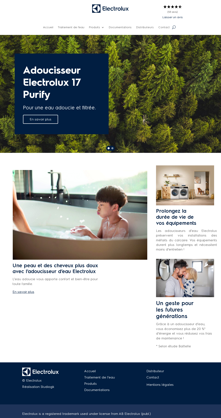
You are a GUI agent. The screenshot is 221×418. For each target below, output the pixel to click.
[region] (110, 94)
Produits (94, 27)
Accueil (48, 27)
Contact (164, 27)
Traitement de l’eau (71, 27)
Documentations (120, 27)
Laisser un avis (173, 17)
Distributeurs (145, 27)
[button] (172, 9)
